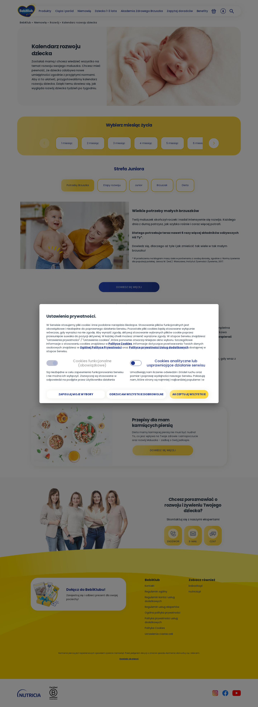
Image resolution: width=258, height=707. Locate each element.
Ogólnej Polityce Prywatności (101, 347)
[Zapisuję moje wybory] (75, 394)
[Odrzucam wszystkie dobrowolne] (136, 394)
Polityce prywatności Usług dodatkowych (158, 347)
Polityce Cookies (120, 344)
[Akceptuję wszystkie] (189, 394)
